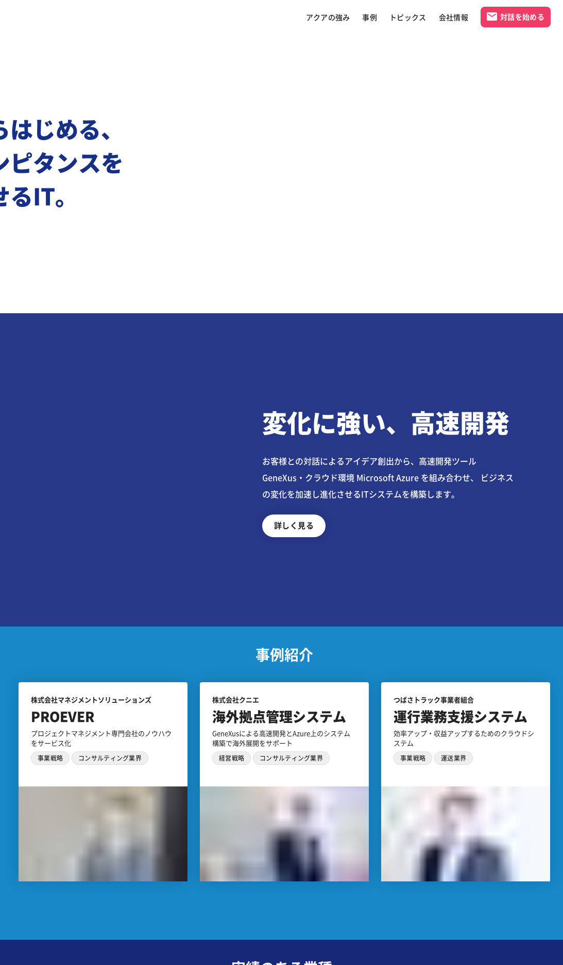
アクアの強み (328, 17)
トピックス (407, 17)
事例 (369, 17)
